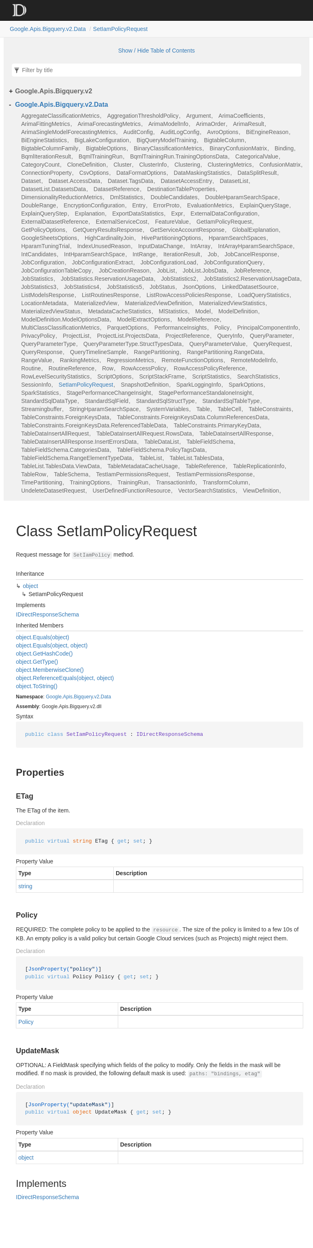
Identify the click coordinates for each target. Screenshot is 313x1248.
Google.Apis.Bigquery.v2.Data (48, 29)
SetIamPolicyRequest (120, 29)
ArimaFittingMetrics (45, 124)
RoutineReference (71, 368)
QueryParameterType (48, 344)
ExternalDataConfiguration (224, 213)
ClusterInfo (153, 164)
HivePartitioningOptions (171, 238)
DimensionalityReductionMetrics (61, 197)
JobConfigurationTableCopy (56, 270)
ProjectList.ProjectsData (127, 335)
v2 (96, 697)
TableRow (33, 474)
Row (107, 368)
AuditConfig (138, 132)
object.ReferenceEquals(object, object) (65, 678)
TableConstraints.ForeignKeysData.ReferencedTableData (93, 425)
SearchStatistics (257, 376)
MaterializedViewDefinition (158, 303)
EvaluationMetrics (209, 205)
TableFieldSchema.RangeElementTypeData (76, 458)
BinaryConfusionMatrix (238, 148)
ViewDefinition (261, 490)
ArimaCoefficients (240, 115)
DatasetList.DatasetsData (53, 189)
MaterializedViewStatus (50, 311)
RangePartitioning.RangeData (224, 352)
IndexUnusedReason (103, 246)
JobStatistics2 (178, 278)
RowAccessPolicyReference (209, 368)
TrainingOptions (90, 482)
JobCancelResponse (251, 254)
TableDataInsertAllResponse (235, 433)
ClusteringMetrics (230, 164)
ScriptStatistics (210, 376)
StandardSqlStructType (165, 401)
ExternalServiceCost (122, 221)
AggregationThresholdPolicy (143, 115)
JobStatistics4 (81, 287)
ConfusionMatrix (279, 164)
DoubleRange (38, 205)
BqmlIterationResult (46, 156)
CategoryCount (40, 164)
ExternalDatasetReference (54, 221)
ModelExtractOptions (143, 319)
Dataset (31, 181)
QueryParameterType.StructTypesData (133, 344)
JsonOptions (198, 287)
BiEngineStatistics (44, 140)
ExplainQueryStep (44, 213)
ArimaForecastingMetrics (109, 124)
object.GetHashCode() (44, 653)
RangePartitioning (156, 352)
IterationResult (181, 254)
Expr (177, 213)
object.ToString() (36, 686)
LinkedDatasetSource (249, 287)
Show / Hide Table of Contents (156, 50)
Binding (284, 148)
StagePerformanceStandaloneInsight (205, 393)
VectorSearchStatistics (206, 490)
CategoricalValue (256, 156)
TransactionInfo (175, 482)
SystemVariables (167, 409)
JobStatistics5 (124, 287)
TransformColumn (225, 482)
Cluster (122, 164)
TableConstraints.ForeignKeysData (65, 417)
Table (203, 409)
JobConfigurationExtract (102, 262)
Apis (67, 697)
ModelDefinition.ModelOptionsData (65, 319)
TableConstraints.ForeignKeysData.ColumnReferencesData (192, 417)
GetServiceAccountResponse (187, 230)
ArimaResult (248, 124)
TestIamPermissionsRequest (132, 474)
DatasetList (234, 181)
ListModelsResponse (47, 295)
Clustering (187, 164)
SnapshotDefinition (145, 384)
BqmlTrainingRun (101, 156)
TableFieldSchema (209, 441)
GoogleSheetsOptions (49, 238)
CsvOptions (93, 172)
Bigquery (83, 697)
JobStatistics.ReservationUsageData (107, 278)
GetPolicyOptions (43, 230)
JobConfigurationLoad (168, 262)
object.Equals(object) (42, 637)
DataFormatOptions (141, 172)
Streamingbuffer (41, 409)
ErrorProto (166, 205)
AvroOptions (222, 132)
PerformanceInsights (180, 327)
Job (212, 254)
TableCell (229, 409)
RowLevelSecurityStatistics (55, 376)
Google (54, 697)
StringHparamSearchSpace (104, 409)
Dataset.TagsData (130, 181)
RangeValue (36, 360)
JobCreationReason (124, 270)
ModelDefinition (238, 311)
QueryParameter (271, 335)
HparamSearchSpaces (237, 238)
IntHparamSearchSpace (94, 254)
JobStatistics (37, 278)
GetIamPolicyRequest (223, 221)
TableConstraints (270, 409)
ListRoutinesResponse (110, 295)
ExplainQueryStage (264, 205)
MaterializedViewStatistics (232, 303)
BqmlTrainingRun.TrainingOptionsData (178, 156)
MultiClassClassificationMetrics (60, 327)
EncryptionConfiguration (94, 205)
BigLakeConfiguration (102, 140)
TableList (150, 458)
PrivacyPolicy (38, 335)
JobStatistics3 (38, 287)
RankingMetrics (79, 360)
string (25, 886)
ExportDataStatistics (137, 213)
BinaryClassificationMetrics (168, 148)
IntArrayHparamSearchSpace (255, 246)
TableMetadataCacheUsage (142, 466)
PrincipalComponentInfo (267, 327)
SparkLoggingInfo (198, 384)
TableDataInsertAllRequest (55, 433)
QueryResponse (41, 352)
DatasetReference (116, 189)
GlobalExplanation (255, 230)
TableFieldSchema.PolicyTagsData (161, 450)
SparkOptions (246, 384)
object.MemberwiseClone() (50, 670)
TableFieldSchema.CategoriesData (65, 450)
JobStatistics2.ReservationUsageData (252, 278)
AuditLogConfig (180, 132)
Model (203, 311)
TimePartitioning (41, 482)
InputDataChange (160, 246)
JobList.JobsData (204, 270)
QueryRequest (271, 344)
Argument (198, 115)
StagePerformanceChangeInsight (108, 393)
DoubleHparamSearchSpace (241, 197)
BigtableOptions (106, 148)
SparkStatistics (40, 393)
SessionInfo (36, 384)
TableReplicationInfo (258, 466)
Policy (221, 327)
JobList (166, 270)
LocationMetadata (43, 303)
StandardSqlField (106, 401)
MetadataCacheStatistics (119, 311)
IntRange (144, 254)
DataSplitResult (257, 172)
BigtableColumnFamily (49, 148)
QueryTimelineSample (98, 352)
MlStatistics (173, 311)
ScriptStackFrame (161, 376)
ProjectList (76, 335)
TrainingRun (132, 482)
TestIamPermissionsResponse (214, 474)
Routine (31, 368)
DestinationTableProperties (181, 189)
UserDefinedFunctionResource (131, 490)
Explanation (90, 213)
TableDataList (161, 441)
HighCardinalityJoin (109, 238)
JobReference (251, 270)
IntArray (200, 246)
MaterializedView (95, 303)
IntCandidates (38, 254)
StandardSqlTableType (231, 401)
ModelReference (199, 319)
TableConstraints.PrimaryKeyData (216, 425)
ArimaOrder (210, 124)
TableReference (205, 466)
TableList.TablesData (196, 458)
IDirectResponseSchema (47, 614)
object (30, 586)
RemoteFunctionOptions (192, 360)
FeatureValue (172, 221)
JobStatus (162, 287)
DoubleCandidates (173, 197)
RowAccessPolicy (143, 368)
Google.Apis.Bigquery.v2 (53, 91)
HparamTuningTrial (45, 246)
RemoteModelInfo (253, 360)
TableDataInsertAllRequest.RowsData (144, 433)
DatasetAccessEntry (186, 181)
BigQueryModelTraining (166, 140)
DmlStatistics (126, 197)
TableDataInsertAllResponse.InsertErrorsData (79, 441)
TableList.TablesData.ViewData (60, 466)
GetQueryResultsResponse (107, 230)
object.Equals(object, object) (52, 645)
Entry (138, 205)
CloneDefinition (86, 164)
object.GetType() (37, 661)
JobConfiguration (42, 262)
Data (106, 697)
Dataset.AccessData (74, 181)
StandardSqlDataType (49, 401)
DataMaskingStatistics (202, 172)
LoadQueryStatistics (263, 295)
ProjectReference (187, 335)
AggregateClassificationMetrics (60, 115)
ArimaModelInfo (168, 124)
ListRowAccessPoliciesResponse (188, 295)
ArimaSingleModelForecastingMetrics (68, 132)
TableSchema (71, 474)
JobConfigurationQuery (233, 262)
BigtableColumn (224, 140)
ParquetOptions (127, 327)
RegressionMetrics (130, 360)
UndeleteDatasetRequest (53, 490)
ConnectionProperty (46, 172)
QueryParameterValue (217, 344)
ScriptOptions (114, 376)
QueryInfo (229, 335)
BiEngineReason (267, 132)
